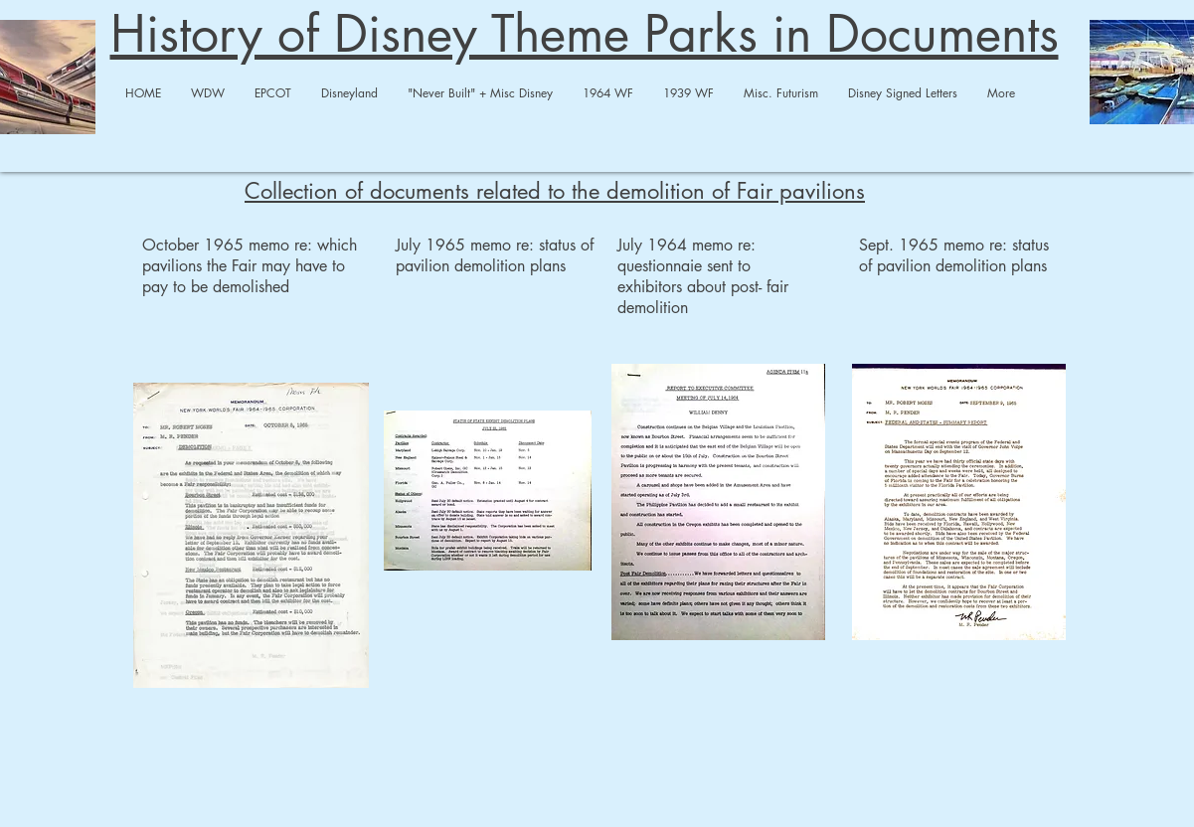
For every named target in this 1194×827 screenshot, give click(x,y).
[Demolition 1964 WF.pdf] (251, 537)
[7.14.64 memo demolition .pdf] (718, 504)
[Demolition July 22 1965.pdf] (488, 492)
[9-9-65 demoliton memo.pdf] (959, 504)
